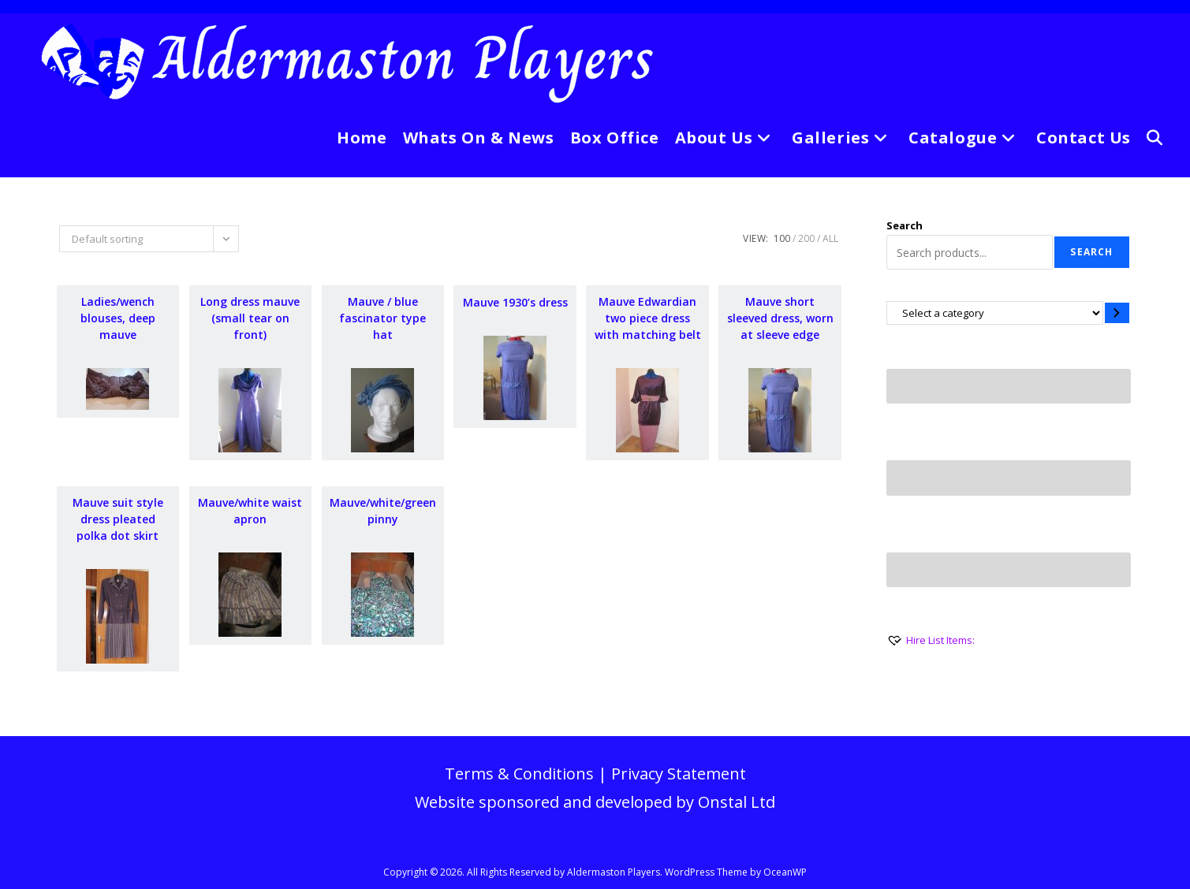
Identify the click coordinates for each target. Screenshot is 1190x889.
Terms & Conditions (519, 773)
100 (782, 238)
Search (904, 225)
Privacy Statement (678, 773)
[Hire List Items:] (930, 640)
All (830, 238)
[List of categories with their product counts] (994, 312)
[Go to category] (1117, 312)
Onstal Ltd (736, 802)
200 (806, 238)
